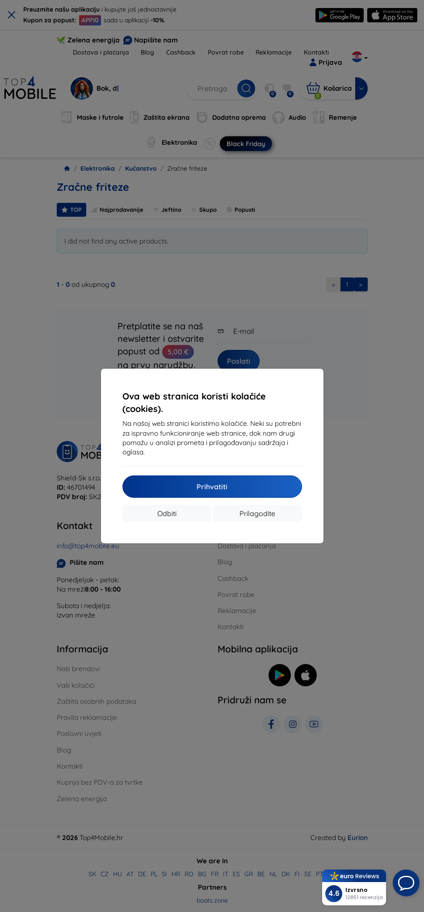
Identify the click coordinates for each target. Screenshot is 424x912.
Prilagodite (257, 513)
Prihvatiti (212, 486)
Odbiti (166, 513)
